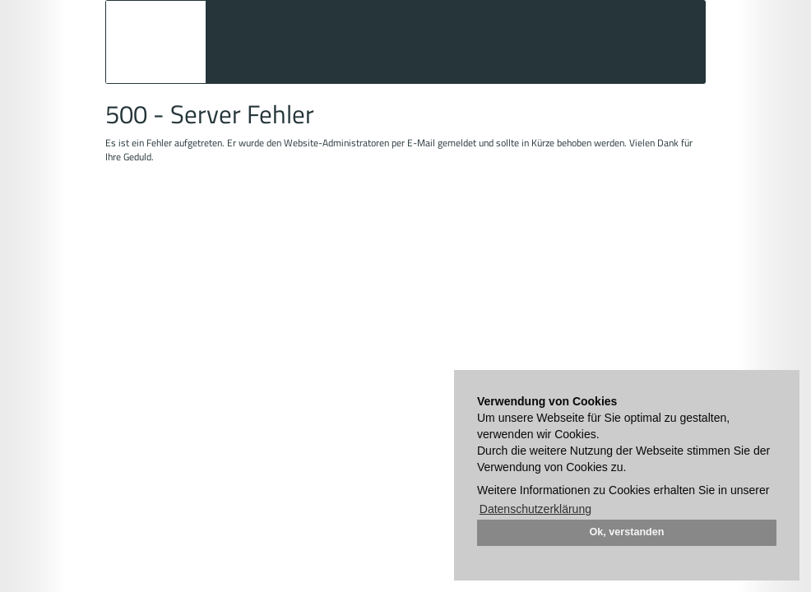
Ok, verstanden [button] (627, 532)
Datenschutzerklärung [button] (535, 509)
